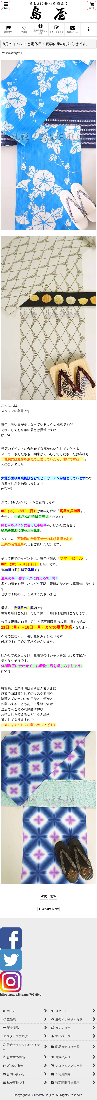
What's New (48, 909)
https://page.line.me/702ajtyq (21, 994)
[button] (5, 5)
